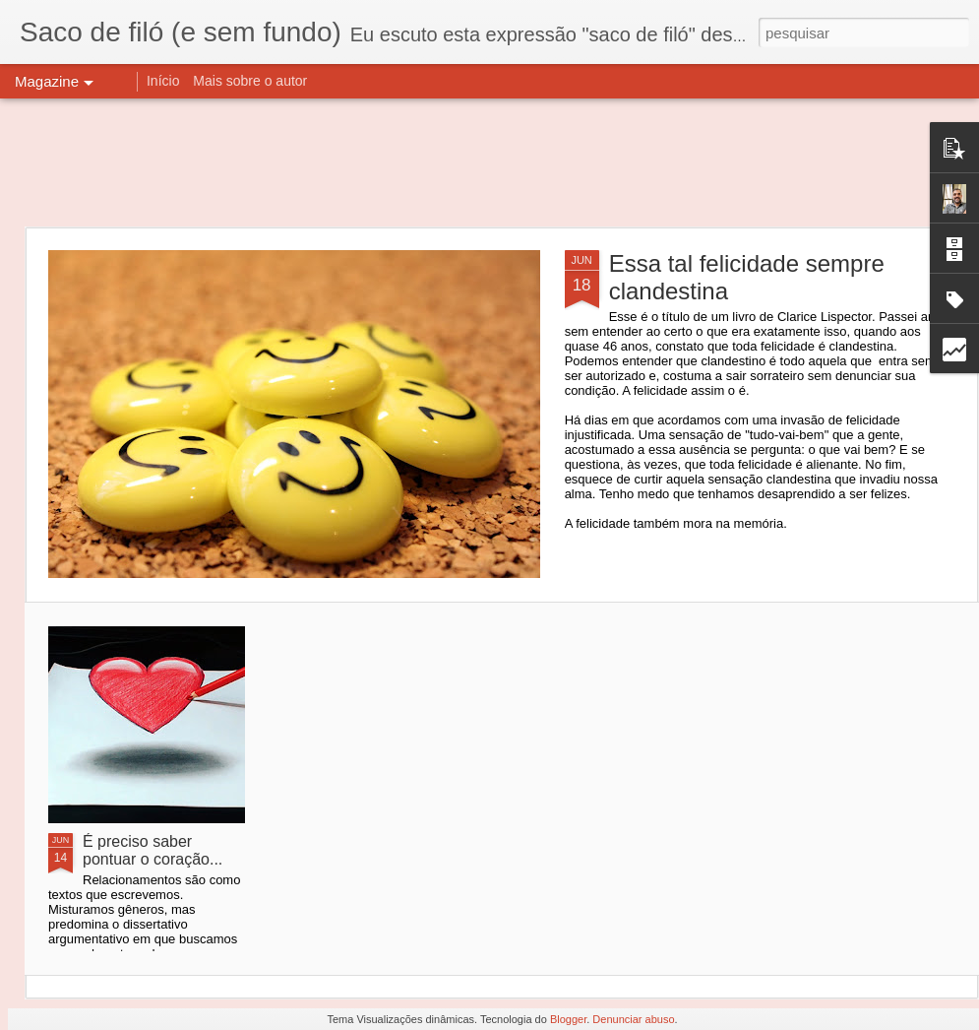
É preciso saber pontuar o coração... (152, 850)
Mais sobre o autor (250, 81)
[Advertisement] (489, 162)
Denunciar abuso (633, 1019)
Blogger (568, 1019)
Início (163, 81)
